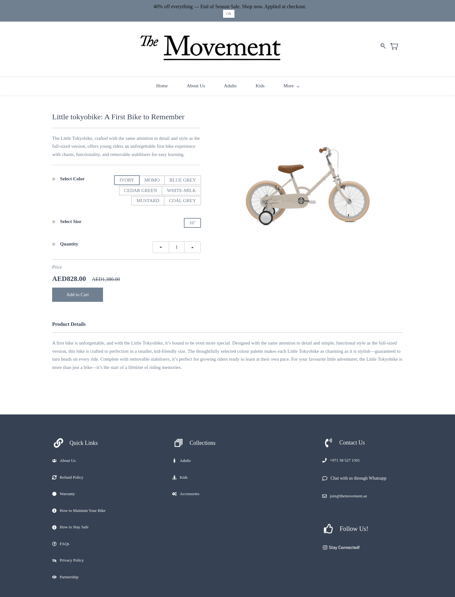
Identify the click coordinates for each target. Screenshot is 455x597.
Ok (228, 13)
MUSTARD (147, 199)
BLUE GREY (182, 179)
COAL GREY (182, 199)
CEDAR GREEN (140, 189)
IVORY (126, 179)
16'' (192, 221)
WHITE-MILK (181, 189)
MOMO (152, 179)
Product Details (69, 323)
